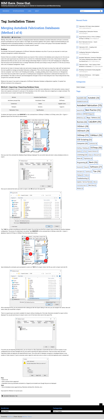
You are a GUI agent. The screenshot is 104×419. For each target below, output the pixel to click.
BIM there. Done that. (16, 3)
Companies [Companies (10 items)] (82, 143)
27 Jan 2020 (6, 37)
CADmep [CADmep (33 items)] (83, 135)
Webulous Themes (27, 416)
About (37, 11)
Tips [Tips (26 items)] (96, 171)
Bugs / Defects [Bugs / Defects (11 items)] (93, 118)
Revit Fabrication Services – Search (88, 42)
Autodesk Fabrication (9, 396)
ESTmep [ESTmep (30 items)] (96, 147)
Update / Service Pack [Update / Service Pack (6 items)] (84, 182)
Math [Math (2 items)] (91, 155)
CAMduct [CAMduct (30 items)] (96, 135)
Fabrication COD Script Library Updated (89, 26)
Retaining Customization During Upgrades (90, 70)
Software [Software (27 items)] (96, 167)
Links (29, 11)
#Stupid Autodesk (18, 11)
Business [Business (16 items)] (82, 122)
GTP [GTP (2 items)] (85, 151)
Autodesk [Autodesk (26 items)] (93, 97)
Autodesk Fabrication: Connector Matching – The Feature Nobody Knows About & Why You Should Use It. (90, 59)
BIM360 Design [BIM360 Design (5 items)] (88, 114)
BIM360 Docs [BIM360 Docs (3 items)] (81, 118)
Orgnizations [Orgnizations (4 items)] (88, 158)
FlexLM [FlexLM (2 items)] (79, 151)
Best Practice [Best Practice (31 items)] (93, 110)
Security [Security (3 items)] (80, 167)
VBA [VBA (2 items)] (95, 182)
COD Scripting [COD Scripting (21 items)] (84, 139)
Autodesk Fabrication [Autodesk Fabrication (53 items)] (89, 105)
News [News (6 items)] (79, 158)
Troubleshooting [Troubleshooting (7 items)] (83, 178)
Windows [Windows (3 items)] (80, 188)
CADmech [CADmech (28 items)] (83, 130)
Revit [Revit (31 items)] (93, 162)
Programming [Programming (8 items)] (82, 162)
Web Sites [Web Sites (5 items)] (92, 185)
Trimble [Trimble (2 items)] (86, 175)
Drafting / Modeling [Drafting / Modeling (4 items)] (83, 148)
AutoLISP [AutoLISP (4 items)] (80, 110)
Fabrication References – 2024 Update (89, 75)
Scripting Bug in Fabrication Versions (88, 31)
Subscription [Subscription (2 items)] (80, 171)
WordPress (10, 416)
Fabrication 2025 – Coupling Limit (88, 47)
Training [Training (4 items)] (80, 175)
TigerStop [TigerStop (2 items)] (88, 171)
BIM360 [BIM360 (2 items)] (79, 114)
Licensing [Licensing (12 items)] (82, 155)
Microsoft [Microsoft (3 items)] (97, 155)
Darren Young (16, 37)
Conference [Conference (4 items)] (93, 143)
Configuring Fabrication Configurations (89, 52)
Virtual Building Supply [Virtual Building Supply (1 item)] (82, 185)
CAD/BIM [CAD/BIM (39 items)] (95, 121)
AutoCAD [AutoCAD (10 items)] (81, 98)
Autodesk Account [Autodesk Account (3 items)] (82, 101)
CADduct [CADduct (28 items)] (82, 126)
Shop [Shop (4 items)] (86, 167)
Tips (16, 396)
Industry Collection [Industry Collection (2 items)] (93, 151)
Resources (6, 11)
